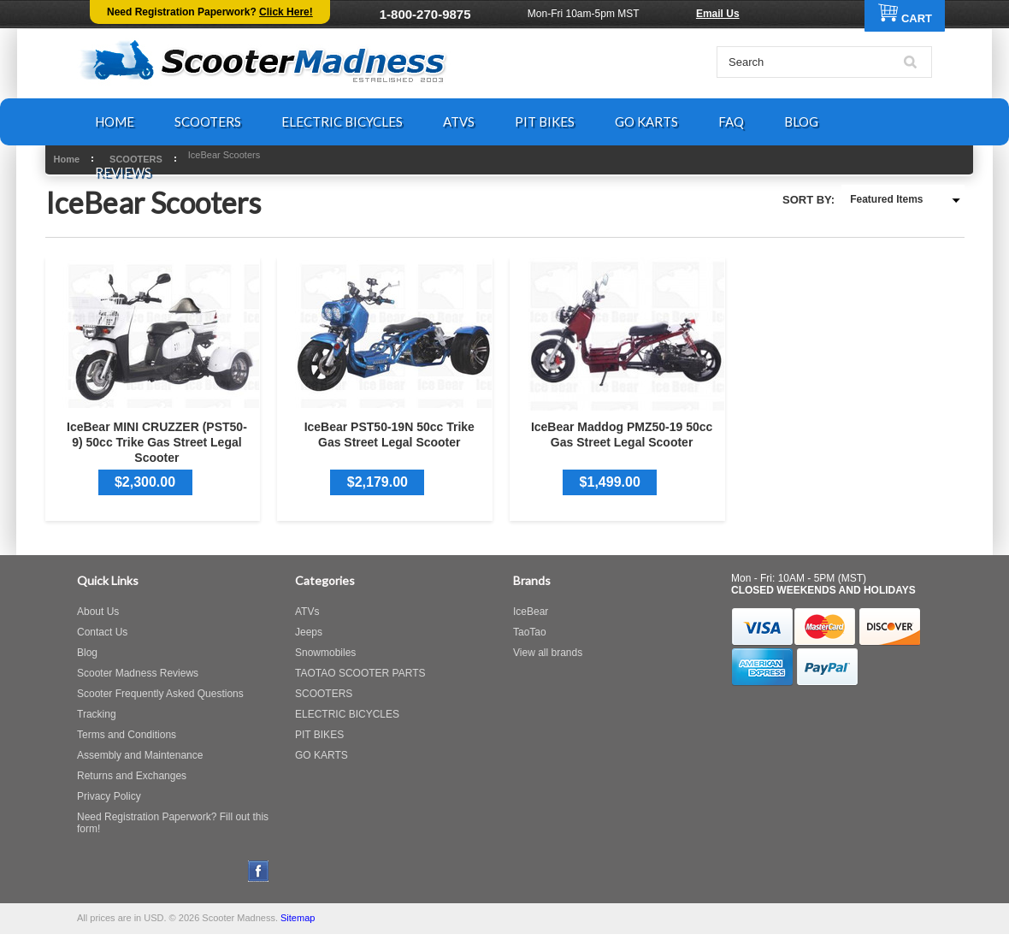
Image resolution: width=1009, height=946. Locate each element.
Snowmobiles (325, 653)
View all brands (547, 653)
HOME (114, 121)
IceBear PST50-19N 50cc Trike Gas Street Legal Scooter (389, 434)
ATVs (307, 612)
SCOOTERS (207, 121)
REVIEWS (123, 172)
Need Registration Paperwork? (210, 12)
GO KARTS (646, 121)
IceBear (530, 612)
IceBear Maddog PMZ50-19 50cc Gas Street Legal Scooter (621, 434)
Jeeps (308, 632)
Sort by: (808, 199)
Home (67, 159)
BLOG (801, 121)
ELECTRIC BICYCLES (342, 121)
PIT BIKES (545, 121)
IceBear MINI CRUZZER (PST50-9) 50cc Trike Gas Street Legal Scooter (157, 442)
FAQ (731, 121)
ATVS (459, 121)
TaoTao (529, 632)
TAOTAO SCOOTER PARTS (360, 673)
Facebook (258, 871)
